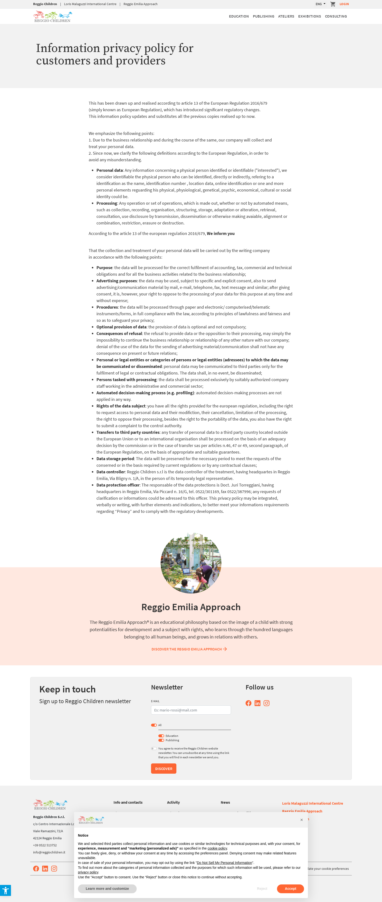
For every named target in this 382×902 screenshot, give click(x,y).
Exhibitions (309, 16)
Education (239, 16)
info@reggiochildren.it (49, 852)
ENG (319, 4)
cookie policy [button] (217, 848)
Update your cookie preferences (326, 868)
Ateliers (286, 16)
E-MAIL (155, 701)
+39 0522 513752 (45, 845)
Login (344, 4)
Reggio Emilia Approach (141, 4)
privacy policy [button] (88, 872)
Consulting (336, 16)
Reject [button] (262, 889)
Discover (163, 768)
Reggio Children (45, 4)
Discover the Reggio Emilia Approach (190, 649)
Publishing (263, 16)
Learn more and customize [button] (107, 889)
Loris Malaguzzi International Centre (90, 4)
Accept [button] (290, 889)
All (160, 725)
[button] (302, 820)
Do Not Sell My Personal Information (224, 863)
